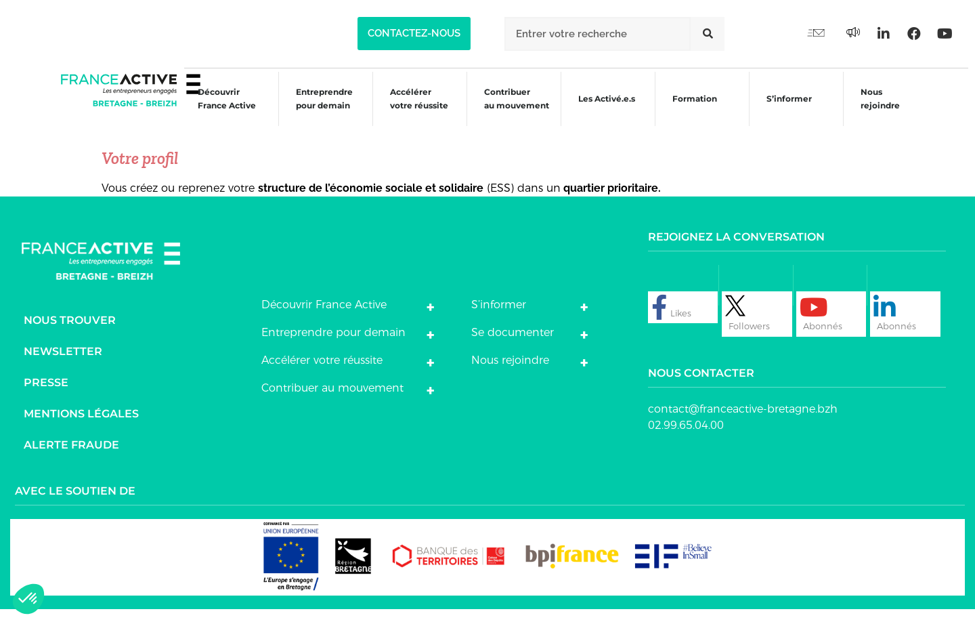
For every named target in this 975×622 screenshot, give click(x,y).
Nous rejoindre (878, 110)
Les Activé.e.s (607, 110)
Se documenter (512, 345)
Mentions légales (81, 426)
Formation (690, 112)
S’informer (785, 112)
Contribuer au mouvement (509, 110)
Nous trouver (70, 333)
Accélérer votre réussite (410, 110)
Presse (46, 395)
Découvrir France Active (215, 110)
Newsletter (63, 364)
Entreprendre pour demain (314, 110)
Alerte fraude (71, 457)
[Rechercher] (707, 34)
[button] (414, 33)
